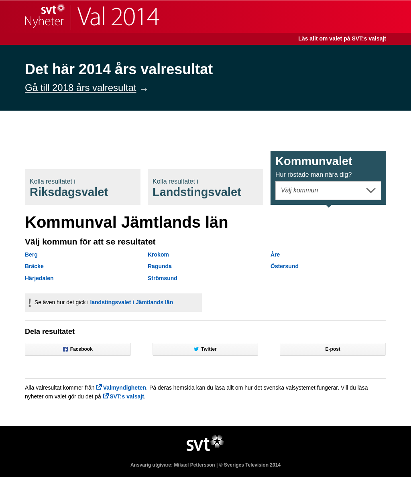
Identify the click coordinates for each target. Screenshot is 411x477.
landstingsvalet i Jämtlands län (131, 302)
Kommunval (313, 166)
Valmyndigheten (124, 387)
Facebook (78, 349)
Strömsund (162, 278)
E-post (333, 349)
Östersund (285, 266)
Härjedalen (39, 278)
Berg (31, 254)
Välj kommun (299, 190)
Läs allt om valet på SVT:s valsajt (342, 38)
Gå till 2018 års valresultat (80, 87)
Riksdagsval (69, 188)
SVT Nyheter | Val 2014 (92, 16)
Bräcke (34, 266)
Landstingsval (197, 188)
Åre (275, 254)
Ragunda (160, 266)
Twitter (205, 349)
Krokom (158, 254)
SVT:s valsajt (127, 396)
